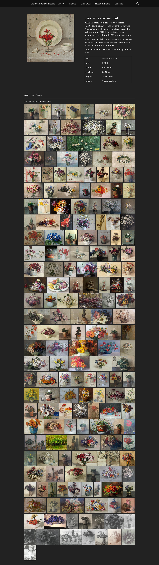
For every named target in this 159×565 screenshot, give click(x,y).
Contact (119, 3)
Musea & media (103, 3)
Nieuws (73, 3)
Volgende (39, 95)
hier (88, 49)
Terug (33, 95)
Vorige (27, 95)
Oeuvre (62, 3)
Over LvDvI (86, 3)
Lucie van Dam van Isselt (43, 3)
